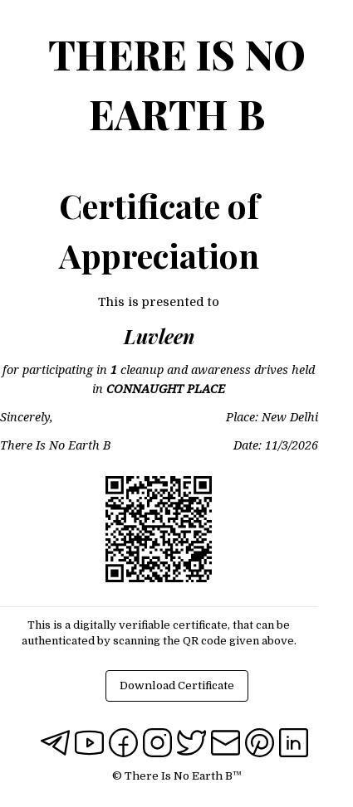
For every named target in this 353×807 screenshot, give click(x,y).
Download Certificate (177, 685)
